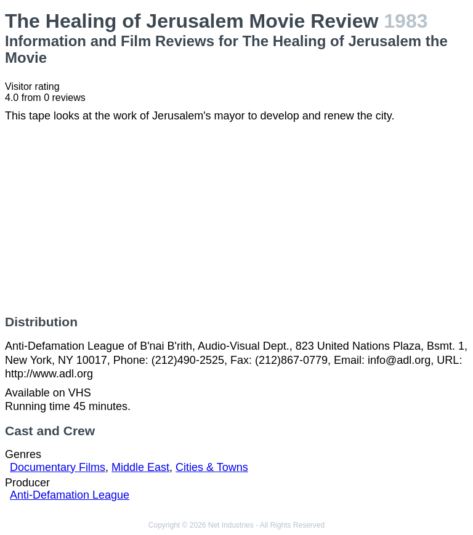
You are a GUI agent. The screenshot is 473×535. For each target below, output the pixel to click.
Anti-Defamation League (69, 495)
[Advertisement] (236, 218)
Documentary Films (57, 467)
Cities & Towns (212, 467)
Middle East (140, 467)
